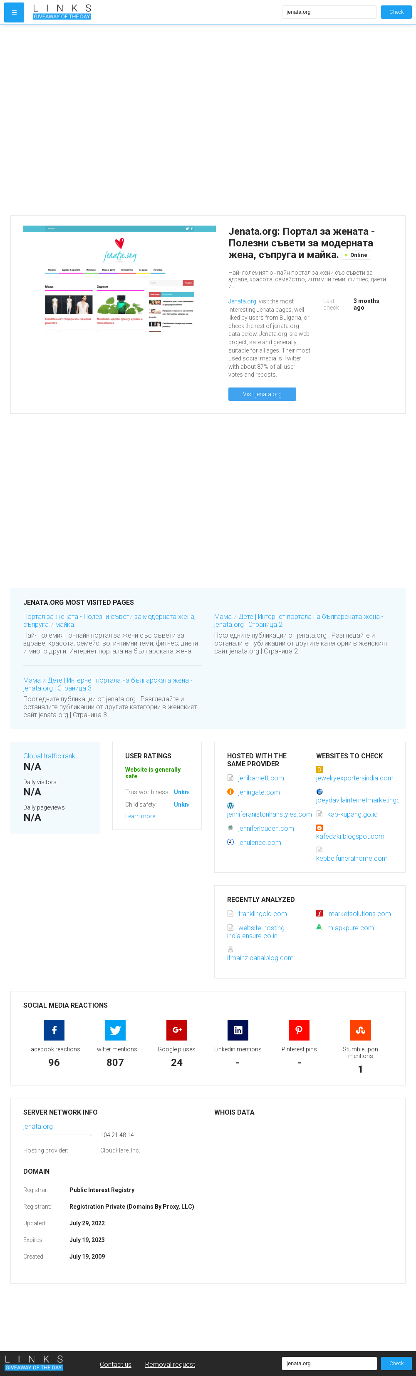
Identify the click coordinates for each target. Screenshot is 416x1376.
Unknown (186, 792)
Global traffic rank (49, 756)
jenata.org (38, 1126)
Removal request (170, 1365)
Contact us (115, 1365)
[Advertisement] (89, 120)
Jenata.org (242, 301)
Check (396, 12)
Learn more (140, 816)
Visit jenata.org (262, 394)
